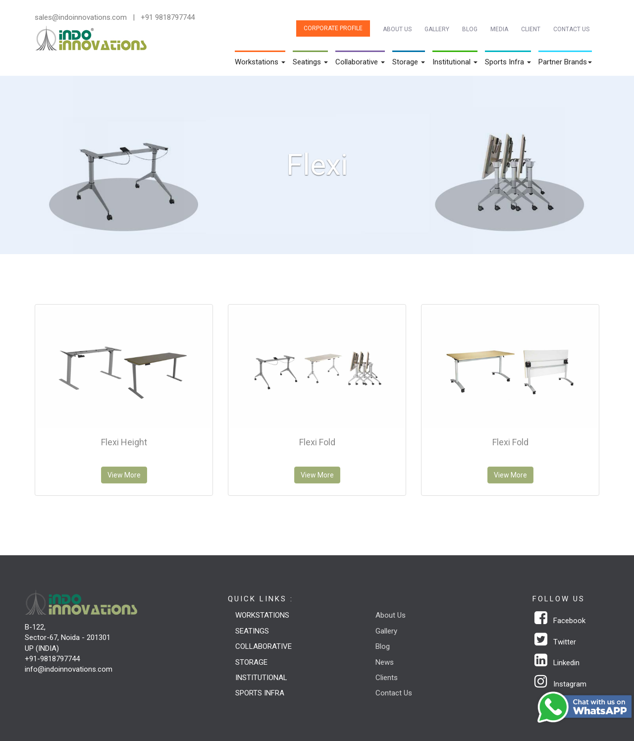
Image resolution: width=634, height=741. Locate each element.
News (384, 662)
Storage (251, 662)
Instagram (560, 684)
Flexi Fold (317, 442)
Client (530, 29)
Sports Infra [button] (508, 61)
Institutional (261, 677)
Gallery (436, 29)
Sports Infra (259, 692)
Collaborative (263, 646)
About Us (397, 29)
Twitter (555, 641)
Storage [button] (408, 61)
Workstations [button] (260, 61)
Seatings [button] (310, 61)
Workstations (262, 615)
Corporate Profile (333, 28)
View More (124, 475)
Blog (469, 29)
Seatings (252, 631)
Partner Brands (565, 61)
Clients (386, 677)
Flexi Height (124, 442)
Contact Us (571, 29)
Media (499, 29)
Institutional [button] (454, 61)
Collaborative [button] (360, 61)
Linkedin (557, 662)
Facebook (559, 620)
